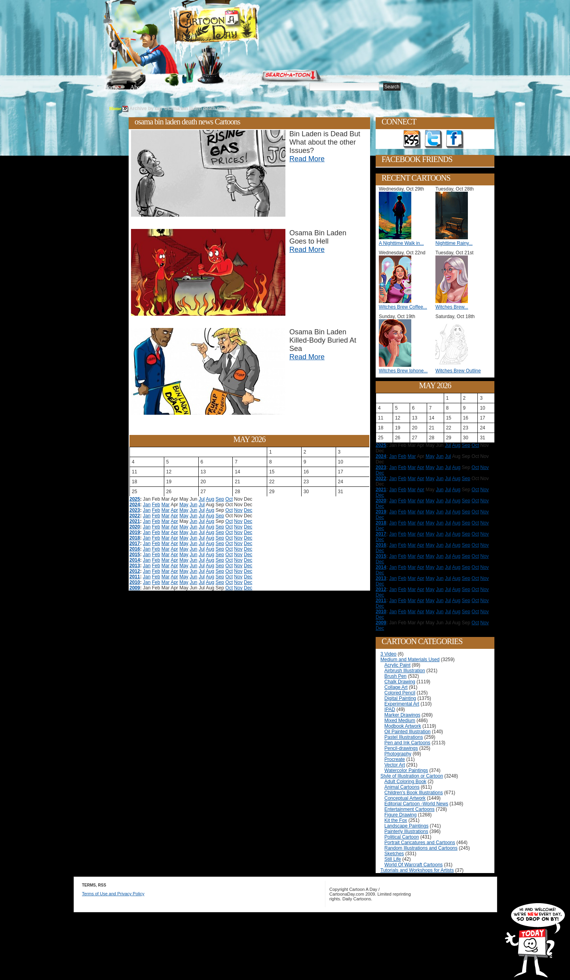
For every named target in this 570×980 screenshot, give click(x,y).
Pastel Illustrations (403, 737)
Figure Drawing (400, 815)
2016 (134, 549)
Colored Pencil (399, 693)
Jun (193, 504)
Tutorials (199, 87)
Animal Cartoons (402, 787)
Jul (202, 499)
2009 (134, 588)
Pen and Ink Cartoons (407, 742)
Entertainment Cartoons (409, 809)
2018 (134, 538)
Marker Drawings (402, 715)
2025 (134, 499)
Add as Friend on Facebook (455, 139)
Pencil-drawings (401, 748)
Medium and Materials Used (409, 659)
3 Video (388, 654)
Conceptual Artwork (405, 798)
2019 (134, 532)
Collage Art (396, 687)
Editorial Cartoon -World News (416, 803)
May (183, 504)
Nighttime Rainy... (454, 243)
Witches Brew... (451, 307)
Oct (229, 499)
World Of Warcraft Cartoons (413, 865)
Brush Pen (395, 676)
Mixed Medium (399, 720)
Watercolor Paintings (406, 770)
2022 (134, 516)
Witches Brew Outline (458, 371)
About (137, 87)
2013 (134, 565)
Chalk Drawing (399, 681)
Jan (146, 504)
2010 (134, 582)
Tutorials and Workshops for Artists (417, 870)
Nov (238, 510)
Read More (307, 159)
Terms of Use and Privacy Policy (113, 893)
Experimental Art (401, 704)
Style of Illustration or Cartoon (411, 776)
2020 (134, 527)
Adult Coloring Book (405, 781)
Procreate (394, 759)
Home (111, 87)
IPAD (389, 709)
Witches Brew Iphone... (403, 371)
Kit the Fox (395, 820)
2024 (134, 504)
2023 (134, 510)
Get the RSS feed (412, 139)
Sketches (394, 853)
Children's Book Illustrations (413, 792)
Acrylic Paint (397, 665)
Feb (156, 504)
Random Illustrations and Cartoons (421, 848)
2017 (134, 543)
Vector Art (394, 765)
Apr (174, 510)
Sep (220, 499)
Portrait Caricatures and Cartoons (419, 842)
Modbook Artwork (402, 726)
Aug (210, 499)
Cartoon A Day (235, 26)
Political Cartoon (401, 837)
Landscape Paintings (406, 826)
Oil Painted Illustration (407, 731)
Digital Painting (400, 698)
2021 (134, 521)
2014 (134, 560)
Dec (248, 510)
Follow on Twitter (433, 139)
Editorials (167, 87)
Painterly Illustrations (406, 831)
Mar (166, 504)
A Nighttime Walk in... (401, 243)
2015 (134, 554)
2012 (134, 571)
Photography (397, 754)
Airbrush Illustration (404, 670)
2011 (134, 577)
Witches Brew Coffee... (403, 307)
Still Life (392, 859)
